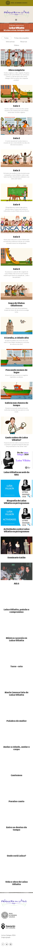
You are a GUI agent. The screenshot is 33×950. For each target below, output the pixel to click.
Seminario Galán (16, 557)
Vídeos (16, 45)
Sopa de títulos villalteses (16, 304)
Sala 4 (16, 204)
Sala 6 (16, 269)
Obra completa (16, 70)
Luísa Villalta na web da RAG (16, 473)
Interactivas (10, 42)
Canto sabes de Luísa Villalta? (16, 438)
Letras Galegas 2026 (8, 935)
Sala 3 (16, 170)
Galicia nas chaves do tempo (16, 404)
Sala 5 (16, 236)
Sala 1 (16, 106)
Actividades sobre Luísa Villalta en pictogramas (16, 530)
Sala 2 (16, 138)
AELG (16, 583)
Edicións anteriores (16, 25)
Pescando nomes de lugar (16, 371)
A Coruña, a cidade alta (16, 337)
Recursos (23, 42)
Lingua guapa (5, 937)
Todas (6, 38)
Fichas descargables (21, 38)
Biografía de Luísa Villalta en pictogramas (16, 501)
